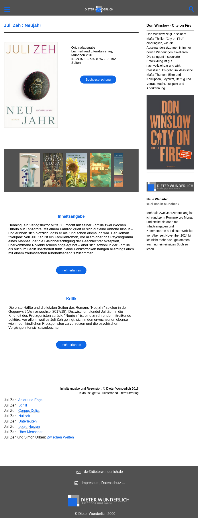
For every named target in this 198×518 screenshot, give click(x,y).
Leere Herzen (29, 426)
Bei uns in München (163, 204)
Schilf (22, 405)
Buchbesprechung (98, 79)
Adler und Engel (30, 400)
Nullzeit (24, 416)
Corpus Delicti (29, 410)
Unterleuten (27, 421)
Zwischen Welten (60, 437)
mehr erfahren (71, 270)
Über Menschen (30, 432)
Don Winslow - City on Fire (169, 25)
